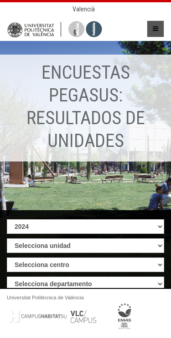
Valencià (84, 9)
